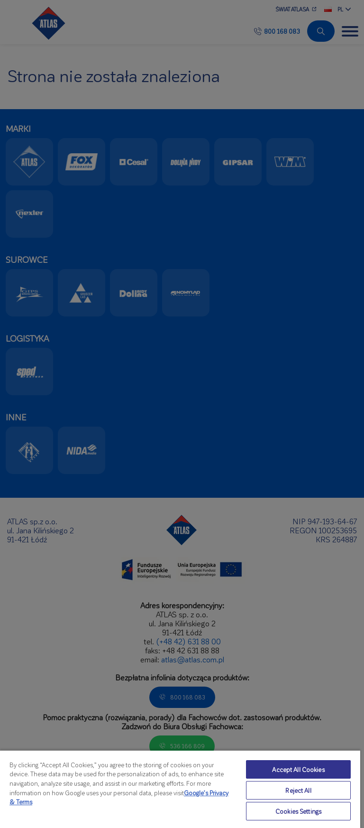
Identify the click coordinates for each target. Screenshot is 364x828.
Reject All (298, 790)
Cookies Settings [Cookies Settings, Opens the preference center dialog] (298, 811)
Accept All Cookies (298, 769)
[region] (180, 789)
